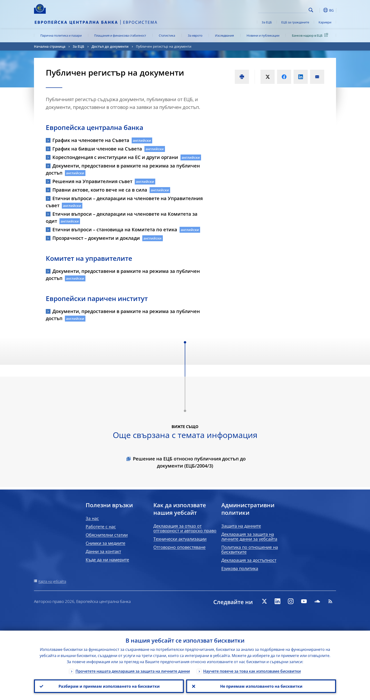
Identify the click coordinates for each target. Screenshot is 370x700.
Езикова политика (239, 568)
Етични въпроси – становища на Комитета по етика (114, 229)
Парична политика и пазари (61, 35)
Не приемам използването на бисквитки (261, 686)
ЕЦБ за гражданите (295, 22)
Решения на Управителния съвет (92, 181)
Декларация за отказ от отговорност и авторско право (184, 528)
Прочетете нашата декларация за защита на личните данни (133, 671)
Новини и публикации (263, 35)
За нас (92, 518)
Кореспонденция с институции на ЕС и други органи (115, 157)
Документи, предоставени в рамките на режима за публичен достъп (123, 169)
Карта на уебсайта (52, 581)
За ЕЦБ (267, 22)
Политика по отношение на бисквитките (249, 549)
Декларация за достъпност (248, 560)
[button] (319, 10)
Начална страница (49, 46)
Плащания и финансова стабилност (120, 35)
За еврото (195, 35)
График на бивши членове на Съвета (97, 149)
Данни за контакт (103, 551)
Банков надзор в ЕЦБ (311, 35)
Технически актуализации (179, 539)
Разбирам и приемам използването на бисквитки (109, 686)
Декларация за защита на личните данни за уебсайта (249, 536)
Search (311, 10)
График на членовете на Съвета (90, 140)
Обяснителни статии (107, 535)
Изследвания (224, 35)
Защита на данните (241, 526)
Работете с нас (101, 526)
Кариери (325, 22)
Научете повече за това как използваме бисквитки (252, 671)
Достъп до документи (110, 46)
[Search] (283, 9)
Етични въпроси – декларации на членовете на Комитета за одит (122, 217)
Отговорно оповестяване (179, 547)
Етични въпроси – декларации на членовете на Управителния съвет (124, 202)
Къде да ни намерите (107, 560)
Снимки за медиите (105, 543)
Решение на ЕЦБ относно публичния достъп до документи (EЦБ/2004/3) (189, 462)
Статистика (167, 35)
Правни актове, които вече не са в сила (99, 190)
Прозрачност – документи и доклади (96, 238)
